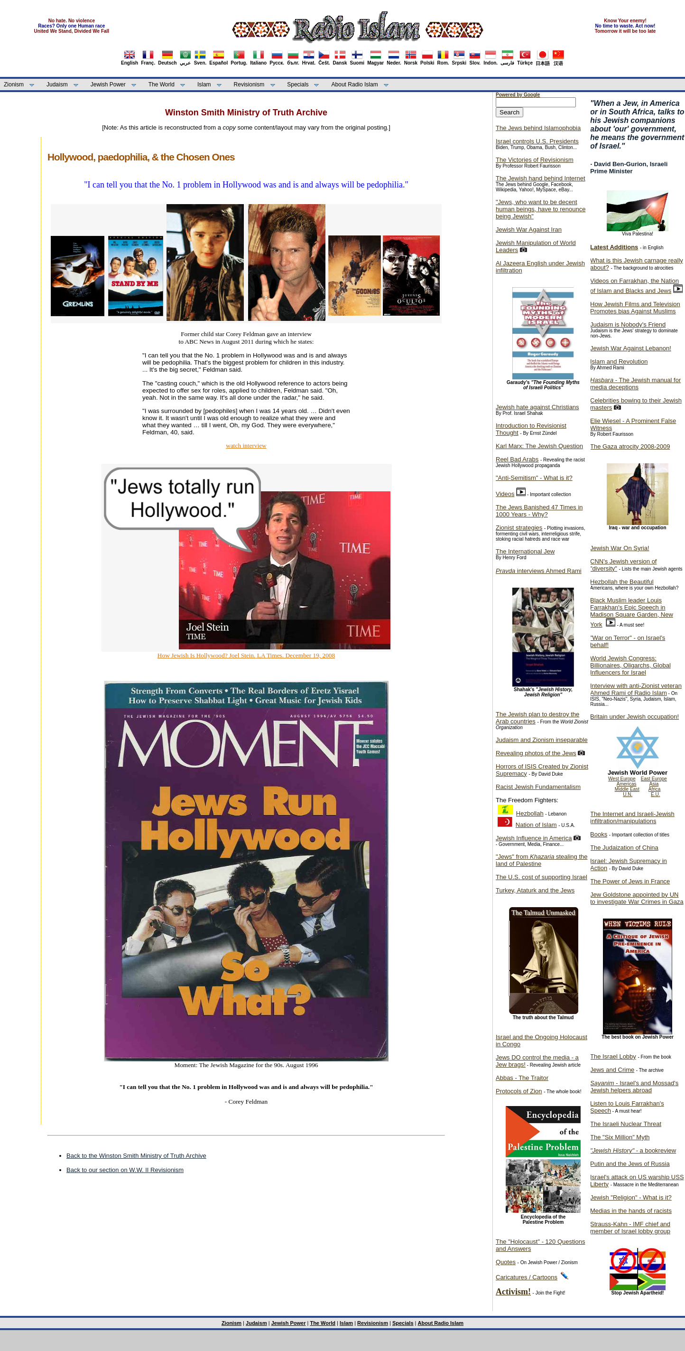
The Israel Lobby (613, 1056)
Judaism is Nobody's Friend (628, 324)
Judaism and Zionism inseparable (542, 739)
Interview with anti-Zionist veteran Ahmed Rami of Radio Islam (636, 689)
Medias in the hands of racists (631, 1210)
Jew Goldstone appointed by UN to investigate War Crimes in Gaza (637, 898)
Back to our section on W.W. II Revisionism (125, 1169)
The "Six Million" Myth (620, 1137)
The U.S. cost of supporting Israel (541, 877)
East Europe (654, 778)
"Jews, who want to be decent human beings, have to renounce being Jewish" (540, 209)
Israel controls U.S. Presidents (537, 141)
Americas (627, 784)
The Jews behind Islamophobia (538, 127)
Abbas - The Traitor (522, 1077)
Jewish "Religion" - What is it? (631, 1197)
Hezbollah (530, 813)
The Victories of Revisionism (535, 159)
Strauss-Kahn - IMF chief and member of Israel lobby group (630, 1227)
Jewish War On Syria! (619, 548)
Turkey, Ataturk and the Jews (535, 890)
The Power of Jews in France (630, 881)
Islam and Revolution (619, 361)
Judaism (57, 84)
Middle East (627, 789)
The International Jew (525, 551)
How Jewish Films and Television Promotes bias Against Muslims (635, 307)
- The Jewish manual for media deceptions (635, 383)
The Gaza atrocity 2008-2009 (630, 446)
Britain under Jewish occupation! (634, 716)
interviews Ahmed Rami (539, 570)
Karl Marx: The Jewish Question (539, 446)
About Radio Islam (355, 84)
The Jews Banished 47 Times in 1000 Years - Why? (539, 511)
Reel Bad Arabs (517, 459)
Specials (297, 84)
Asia (653, 784)
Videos (505, 493)
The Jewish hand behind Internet (540, 178)
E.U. (655, 794)
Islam (204, 84)
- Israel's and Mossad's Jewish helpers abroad (634, 1086)
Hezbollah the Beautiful (622, 581)
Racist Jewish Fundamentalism (538, 786)
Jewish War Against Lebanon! (630, 348)
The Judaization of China (624, 847)
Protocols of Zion (519, 1091)
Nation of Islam (536, 824)
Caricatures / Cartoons (526, 1277)
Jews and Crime (612, 1069)
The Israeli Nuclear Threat (625, 1123)
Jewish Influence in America (534, 838)
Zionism (14, 84)
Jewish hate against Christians (537, 407)
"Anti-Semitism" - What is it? (534, 477)
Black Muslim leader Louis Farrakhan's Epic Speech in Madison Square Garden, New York (631, 612)
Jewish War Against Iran (529, 229)
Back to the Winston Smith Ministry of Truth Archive (136, 1155)
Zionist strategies (519, 527)
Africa (654, 789)
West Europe (622, 778)
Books (598, 834)
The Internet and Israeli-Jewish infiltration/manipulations (632, 817)
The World (161, 84)
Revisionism (249, 84)
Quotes (506, 1262)
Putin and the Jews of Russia (630, 1163)
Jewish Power (108, 84)
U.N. (627, 794)
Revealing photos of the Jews (536, 753)
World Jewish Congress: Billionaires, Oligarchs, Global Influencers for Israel (630, 665)
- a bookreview (633, 1150)
